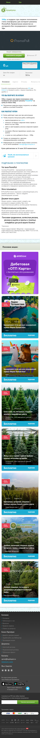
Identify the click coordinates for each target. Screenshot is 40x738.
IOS (29, 88)
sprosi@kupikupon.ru (8, 659)
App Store (7, 684)
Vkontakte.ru (5, 670)
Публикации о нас (9, 621)
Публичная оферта (9, 652)
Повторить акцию (14, 55)
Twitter (8, 670)
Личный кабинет (38, 2)
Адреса (15, 82)
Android (4, 90)
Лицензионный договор (11, 650)
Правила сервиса (8, 626)
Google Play (19, 684)
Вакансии (6, 623)
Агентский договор (9, 647)
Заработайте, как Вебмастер (12, 638)
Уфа (20, 2)
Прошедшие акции (9, 640)
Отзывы (24, 82)
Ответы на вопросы (9, 628)
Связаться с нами (7, 662)
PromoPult (28, 101)
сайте (23, 120)
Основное (5, 82)
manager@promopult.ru (27, 144)
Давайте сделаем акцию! (11, 635)
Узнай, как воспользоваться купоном (18, 156)
